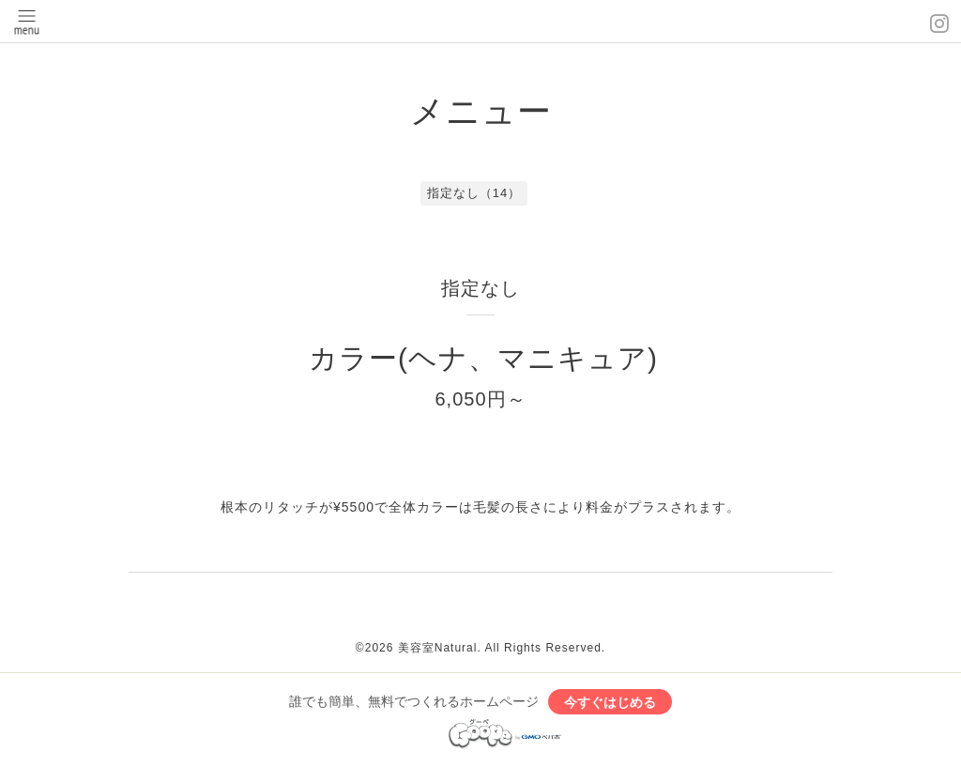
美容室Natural (438, 647)
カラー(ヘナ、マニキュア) (483, 358)
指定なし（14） (474, 193)
